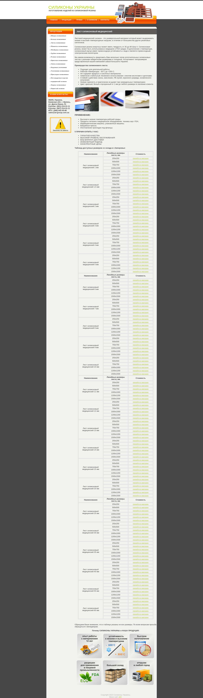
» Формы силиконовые (58, 85)
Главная (53, 20)
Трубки (79, 20)
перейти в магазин (140, 158)
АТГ (120, 697)
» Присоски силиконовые (59, 60)
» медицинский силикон (58, 81)
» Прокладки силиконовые (59, 74)
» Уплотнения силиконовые (59, 71)
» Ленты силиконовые (57, 64)
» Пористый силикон (57, 88)
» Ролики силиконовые (58, 57)
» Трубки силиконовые (58, 53)
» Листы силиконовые (57, 43)
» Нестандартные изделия (59, 78)
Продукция (66, 20)
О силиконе (92, 20)
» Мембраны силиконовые (59, 50)
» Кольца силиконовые (58, 39)
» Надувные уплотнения (58, 67)
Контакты (105, 20)
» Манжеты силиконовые (59, 46)
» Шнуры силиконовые (58, 36)
